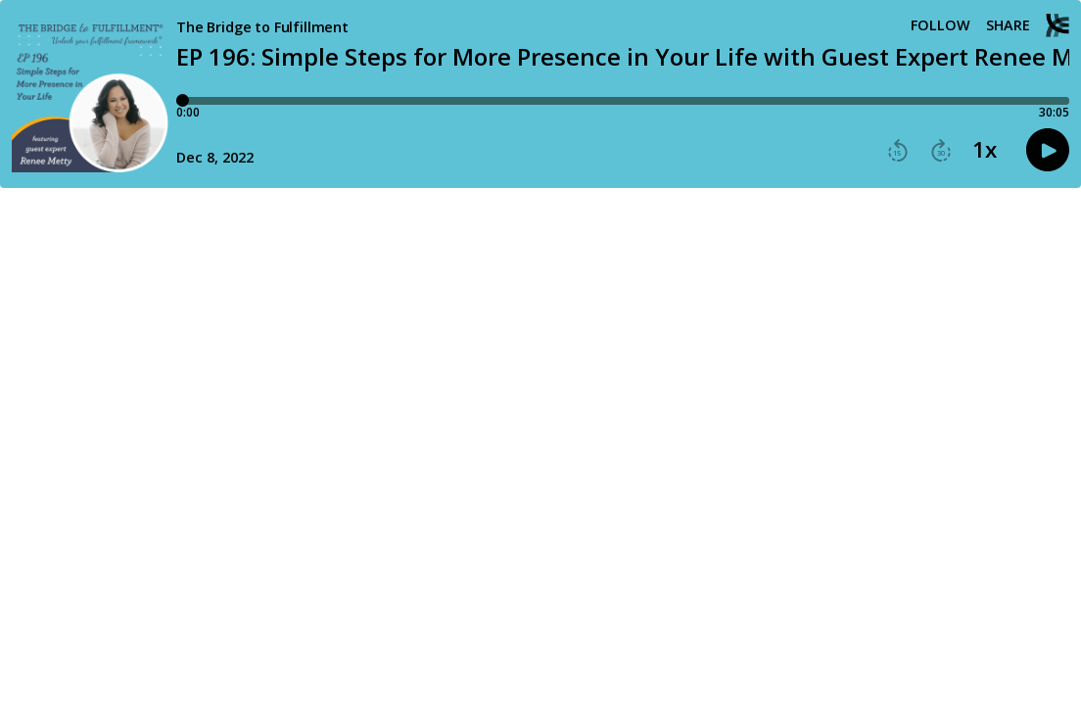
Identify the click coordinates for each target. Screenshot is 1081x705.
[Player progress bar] (622, 101)
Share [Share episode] (1008, 25)
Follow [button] (940, 25)
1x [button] (984, 150)
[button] (898, 151)
